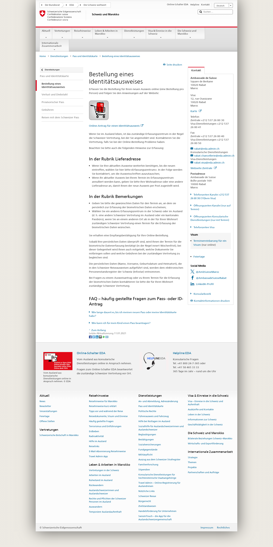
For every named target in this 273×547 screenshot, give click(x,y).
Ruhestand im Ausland (100, 480)
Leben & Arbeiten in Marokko (107, 34)
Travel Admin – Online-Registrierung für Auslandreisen (159, 485)
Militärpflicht (145, 454)
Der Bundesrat (52, 5)
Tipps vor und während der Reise (106, 411)
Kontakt (194, 70)
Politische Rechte (147, 411)
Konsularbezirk (202, 293)
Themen (192, 462)
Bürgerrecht (144, 501)
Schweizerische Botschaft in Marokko (59, 435)
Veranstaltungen (48, 411)
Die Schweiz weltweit (95, 5)
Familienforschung (148, 464)
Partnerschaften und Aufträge (203, 472)
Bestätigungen (146, 439)
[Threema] (100, 336)
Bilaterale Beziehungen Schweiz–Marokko (210, 438)
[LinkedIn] (97, 336)
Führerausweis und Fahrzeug (153, 416)
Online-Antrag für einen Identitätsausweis (116, 125)
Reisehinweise (82, 34)
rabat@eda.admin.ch (206, 148)
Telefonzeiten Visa (203, 227)
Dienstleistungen (134, 34)
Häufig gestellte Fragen (101, 421)
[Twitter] (94, 336)
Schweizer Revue (147, 496)
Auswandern (95, 506)
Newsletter (45, 406)
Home (43, 56)
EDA (71, 5)
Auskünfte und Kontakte (201, 409)
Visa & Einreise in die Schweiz (160, 34)
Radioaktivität (96, 436)
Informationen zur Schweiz (202, 419)
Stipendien (144, 469)
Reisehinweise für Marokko (103, 401)
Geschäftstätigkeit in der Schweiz (205, 424)
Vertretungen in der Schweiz (104, 470)
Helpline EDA (182, 353)
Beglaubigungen (147, 434)
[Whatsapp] (104, 336)
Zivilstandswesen (147, 506)
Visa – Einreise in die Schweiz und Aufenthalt (205, 403)
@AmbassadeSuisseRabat (211, 278)
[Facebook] (90, 336)
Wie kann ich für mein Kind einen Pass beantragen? (121, 323)
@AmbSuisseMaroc (207, 272)
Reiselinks (94, 446)
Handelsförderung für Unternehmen (157, 511)
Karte (195, 111)
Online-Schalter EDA (91, 353)
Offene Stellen (47, 421)
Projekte (192, 467)
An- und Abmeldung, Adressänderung (158, 401)
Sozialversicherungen (149, 444)
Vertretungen (62, 34)
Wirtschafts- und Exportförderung (205, 443)
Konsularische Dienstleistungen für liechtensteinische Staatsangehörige (157, 476)
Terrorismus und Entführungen (105, 426)
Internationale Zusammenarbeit (54, 46)
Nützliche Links (146, 491)
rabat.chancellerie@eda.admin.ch (214, 155)
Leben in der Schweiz (199, 414)
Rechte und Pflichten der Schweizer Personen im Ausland (107, 500)
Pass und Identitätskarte (85, 56)
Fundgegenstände (147, 449)
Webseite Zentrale (203, 168)
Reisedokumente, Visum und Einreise (108, 416)
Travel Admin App (98, 456)
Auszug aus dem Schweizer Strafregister (159, 459)
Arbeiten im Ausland (100, 475)
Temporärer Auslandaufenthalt (105, 512)
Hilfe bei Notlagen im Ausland (154, 421)
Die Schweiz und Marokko (190, 34)
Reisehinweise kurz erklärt (102, 406)
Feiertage (199, 256)
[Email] (107, 336)
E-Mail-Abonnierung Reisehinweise (107, 451)
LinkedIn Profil (205, 284)
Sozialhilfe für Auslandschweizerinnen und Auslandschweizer (161, 428)
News (42, 401)
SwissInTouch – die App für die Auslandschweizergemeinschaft (155, 518)
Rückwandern (96, 485)
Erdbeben (94, 431)
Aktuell (46, 34)
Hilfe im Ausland (97, 441)
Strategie (192, 457)
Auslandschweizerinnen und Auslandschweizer (104, 492)
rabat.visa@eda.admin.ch (209, 162)
